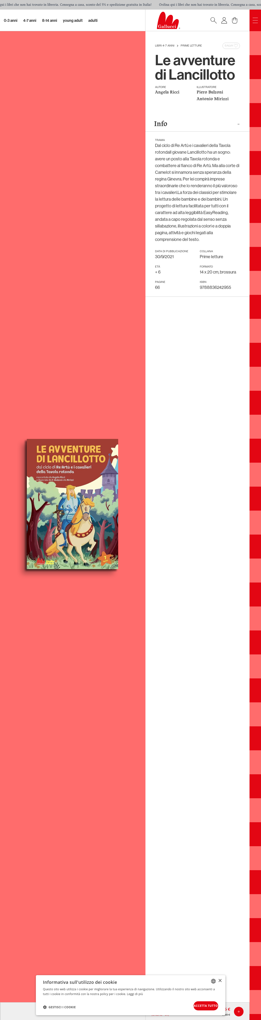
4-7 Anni (29, 20)
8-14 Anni (49, 20)
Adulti (93, 20)
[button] (59, 1005)
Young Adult (73, 20)
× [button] (220, 978)
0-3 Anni (10, 20)
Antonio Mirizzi (213, 99)
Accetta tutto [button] (199, 1005)
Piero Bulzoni (210, 92)
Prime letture (191, 45)
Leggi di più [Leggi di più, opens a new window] (135, 992)
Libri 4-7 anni (164, 45)
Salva (232, 46)
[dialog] (130, 994)
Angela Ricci (167, 92)
